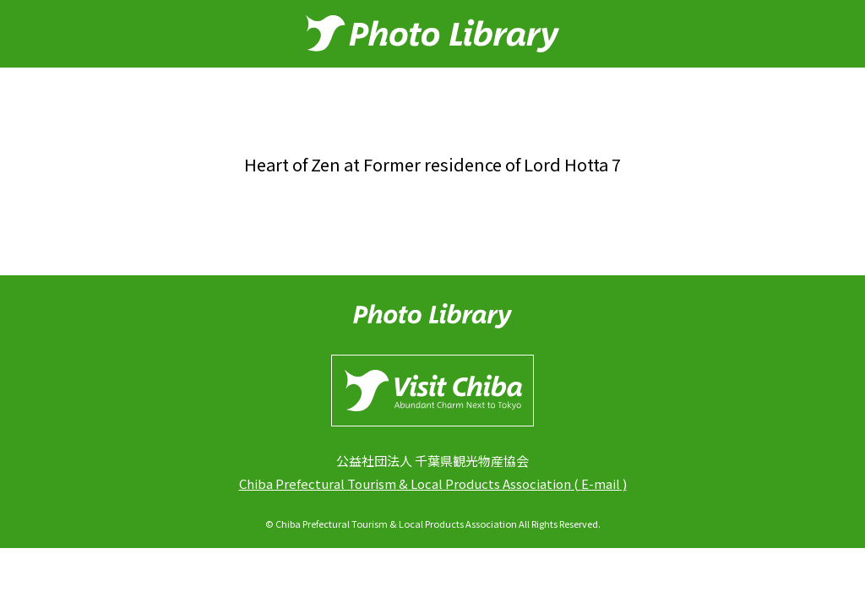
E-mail (600, 483)
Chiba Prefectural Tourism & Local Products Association (405, 483)
